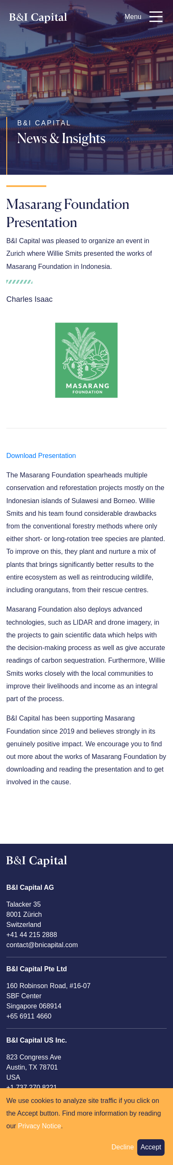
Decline (123, 1151)
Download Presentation (41, 455)
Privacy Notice (39, 1129)
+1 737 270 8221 (31, 1087)
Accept (151, 1151)
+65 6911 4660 (28, 1016)
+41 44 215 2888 (31, 934)
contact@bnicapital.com (42, 944)
